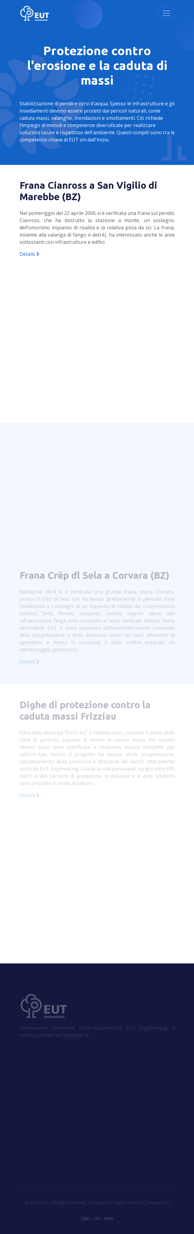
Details (29, 254)
